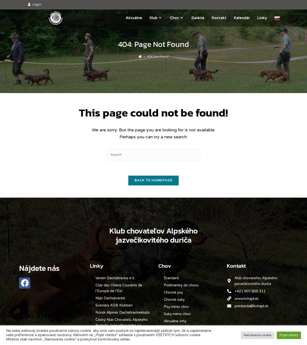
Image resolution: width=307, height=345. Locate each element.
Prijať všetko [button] (289, 335)
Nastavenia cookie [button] (258, 335)
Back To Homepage (153, 180)
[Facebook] (291, 18)
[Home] (140, 57)
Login (36, 4)
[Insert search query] (153, 155)
